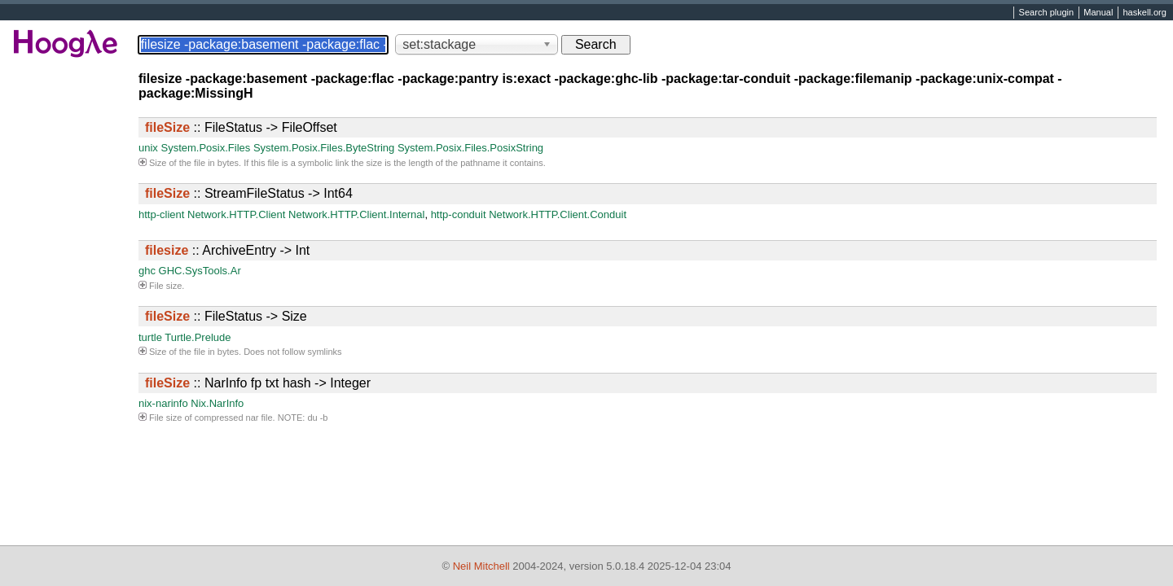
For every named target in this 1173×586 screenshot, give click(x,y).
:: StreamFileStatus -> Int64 (249, 193)
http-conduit (458, 214)
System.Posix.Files (205, 148)
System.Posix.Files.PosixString (470, 148)
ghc (147, 271)
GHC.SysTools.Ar (200, 271)
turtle (150, 337)
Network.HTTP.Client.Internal (356, 214)
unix (148, 148)
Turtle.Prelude (198, 337)
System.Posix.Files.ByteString (323, 148)
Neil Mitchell (481, 566)
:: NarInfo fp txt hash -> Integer (258, 383)
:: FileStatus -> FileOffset (241, 127)
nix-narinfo (163, 403)
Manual (1098, 13)
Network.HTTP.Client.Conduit (557, 214)
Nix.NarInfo (217, 403)
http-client (161, 214)
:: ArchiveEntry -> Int (227, 250)
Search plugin (1046, 13)
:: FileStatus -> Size (226, 316)
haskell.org (1144, 13)
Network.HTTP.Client (236, 214)
